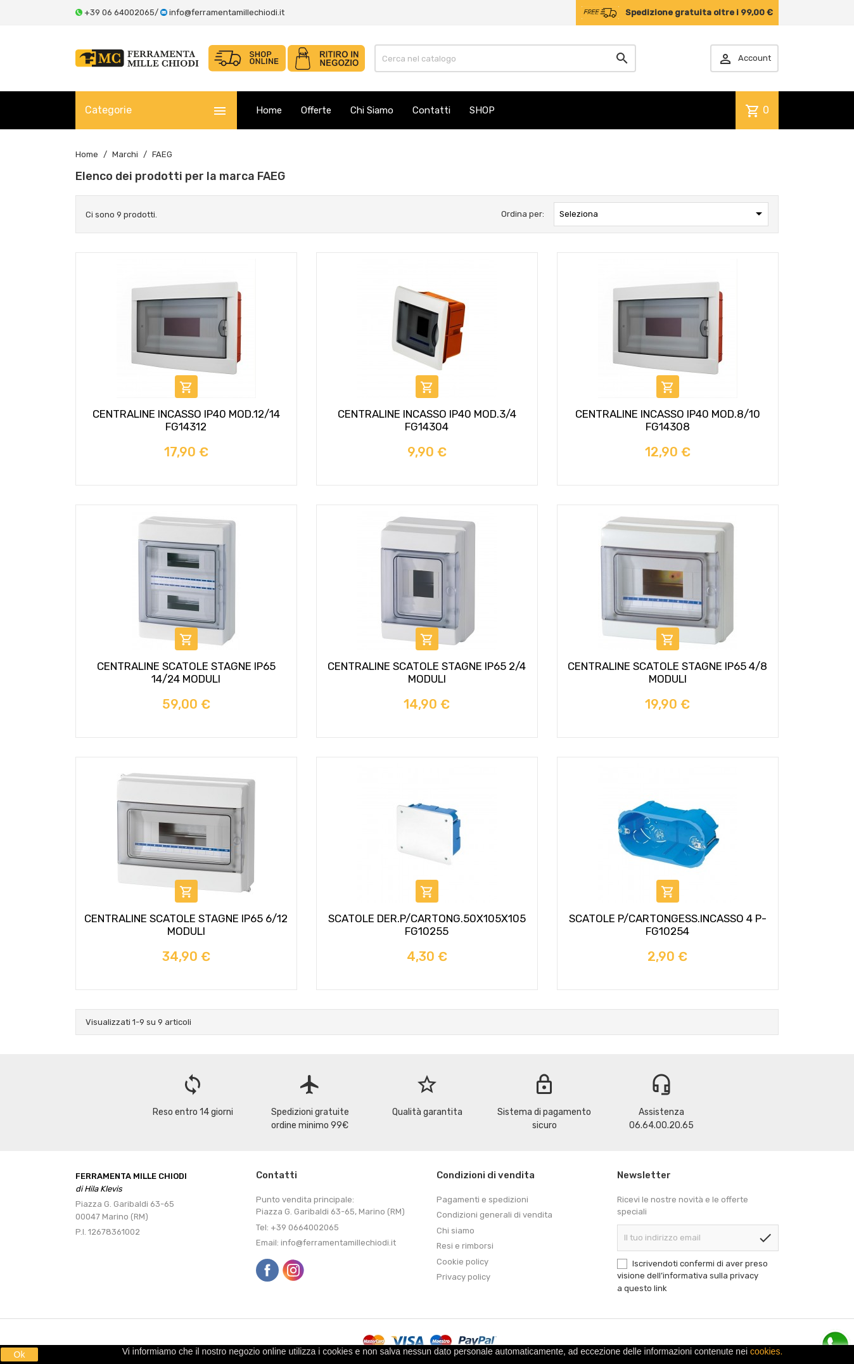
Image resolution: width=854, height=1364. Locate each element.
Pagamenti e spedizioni (482, 1199)
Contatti (431, 110)
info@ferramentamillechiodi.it (226, 12)
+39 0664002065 (305, 1227)
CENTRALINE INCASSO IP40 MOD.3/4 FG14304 (427, 420)
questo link (645, 1288)
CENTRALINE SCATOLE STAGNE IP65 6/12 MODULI (186, 924)
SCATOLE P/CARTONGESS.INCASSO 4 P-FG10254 (668, 924)
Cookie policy (462, 1261)
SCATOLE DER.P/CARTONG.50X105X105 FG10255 (427, 924)
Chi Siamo (371, 110)
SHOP (482, 110)
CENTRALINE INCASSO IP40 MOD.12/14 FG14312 (186, 420)
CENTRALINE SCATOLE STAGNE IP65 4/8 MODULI (667, 672)
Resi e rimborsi (465, 1246)
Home (269, 110)
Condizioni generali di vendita (494, 1214)
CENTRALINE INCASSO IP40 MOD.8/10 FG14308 (667, 420)
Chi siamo (456, 1230)
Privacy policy (463, 1277)
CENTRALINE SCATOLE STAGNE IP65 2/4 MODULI (427, 672)
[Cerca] (505, 58)
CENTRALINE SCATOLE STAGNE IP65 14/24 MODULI (186, 672)
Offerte (316, 110)
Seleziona (663, 213)
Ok (19, 1354)
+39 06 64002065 (119, 12)
